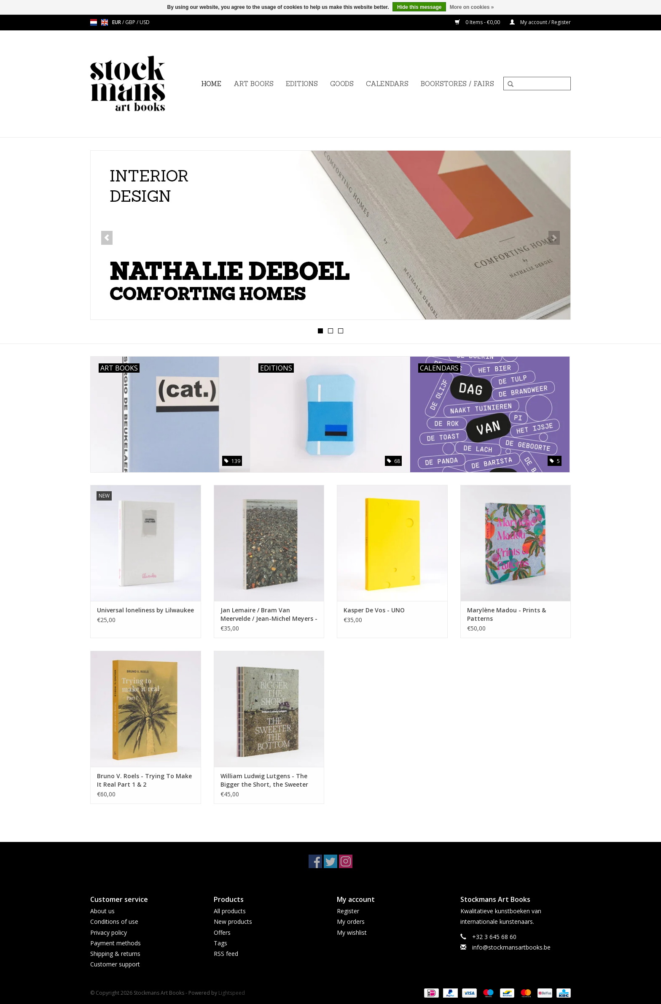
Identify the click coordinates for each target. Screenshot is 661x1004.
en (104, 22)
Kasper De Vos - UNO (374, 610)
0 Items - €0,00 (478, 22)
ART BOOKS (254, 84)
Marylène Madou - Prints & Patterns (506, 614)
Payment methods (115, 943)
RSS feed (226, 954)
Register (348, 911)
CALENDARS (387, 84)
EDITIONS (302, 84)
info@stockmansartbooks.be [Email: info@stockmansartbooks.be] (511, 947)
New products (233, 921)
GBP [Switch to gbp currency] (131, 22)
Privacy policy (108, 932)
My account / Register (540, 22)
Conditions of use (114, 921)
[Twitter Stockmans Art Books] (330, 861)
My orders (351, 921)
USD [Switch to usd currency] (145, 22)
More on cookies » (472, 7)
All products (230, 911)
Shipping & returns (115, 954)
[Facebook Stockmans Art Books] (315, 861)
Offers (222, 932)
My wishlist (352, 932)
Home (211, 84)
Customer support (115, 964)
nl (93, 22)
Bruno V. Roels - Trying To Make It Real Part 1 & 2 (144, 780)
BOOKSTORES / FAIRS (457, 84)
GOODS (342, 84)
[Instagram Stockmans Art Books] (345, 861)
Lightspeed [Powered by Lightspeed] (231, 992)
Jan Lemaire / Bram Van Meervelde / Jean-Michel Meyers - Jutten (268, 614)
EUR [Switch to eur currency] (117, 22)
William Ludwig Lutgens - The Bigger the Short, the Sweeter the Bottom (264, 780)
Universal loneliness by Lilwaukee (145, 610)
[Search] (537, 83)
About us (102, 911)
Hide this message (419, 7)
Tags (220, 943)
